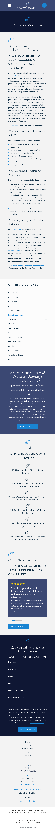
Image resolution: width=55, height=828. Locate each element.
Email (10, 683)
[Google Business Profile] (21, 801)
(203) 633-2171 (27, 792)
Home (27, 742)
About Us (27, 745)
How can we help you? (16, 697)
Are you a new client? (16, 690)
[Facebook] (30, 801)
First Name (12, 662)
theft (17, 76)
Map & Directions (27, 784)
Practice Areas (27, 749)
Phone (10, 676)
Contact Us (27, 755)
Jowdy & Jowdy (15, 229)
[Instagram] (34, 801)
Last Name (12, 669)
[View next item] (25, 620)
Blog (27, 752)
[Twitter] (25, 801)
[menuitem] (26, 293)
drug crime (25, 76)
